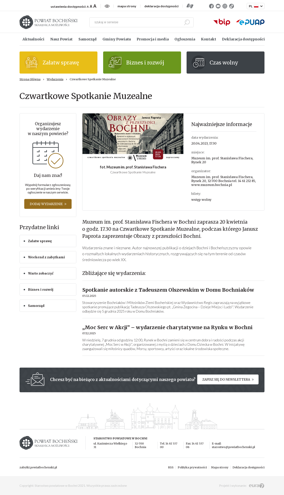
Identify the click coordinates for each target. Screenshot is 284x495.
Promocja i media (153, 39)
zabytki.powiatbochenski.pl (38, 467)
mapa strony (127, 6)
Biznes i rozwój (40, 289)
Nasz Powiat (61, 39)
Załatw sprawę (40, 241)
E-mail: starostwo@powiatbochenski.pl (233, 445)
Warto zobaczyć (40, 273)
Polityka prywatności (192, 467)
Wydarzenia (55, 79)
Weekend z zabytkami (46, 257)
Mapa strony (219, 467)
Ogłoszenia (185, 39)
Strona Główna (30, 79)
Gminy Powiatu (117, 39)
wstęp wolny (201, 200)
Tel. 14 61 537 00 (168, 445)
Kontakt (208, 39)
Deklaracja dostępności (243, 39)
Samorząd (87, 39)
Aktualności (33, 39)
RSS (171, 467)
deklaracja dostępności (161, 6)
